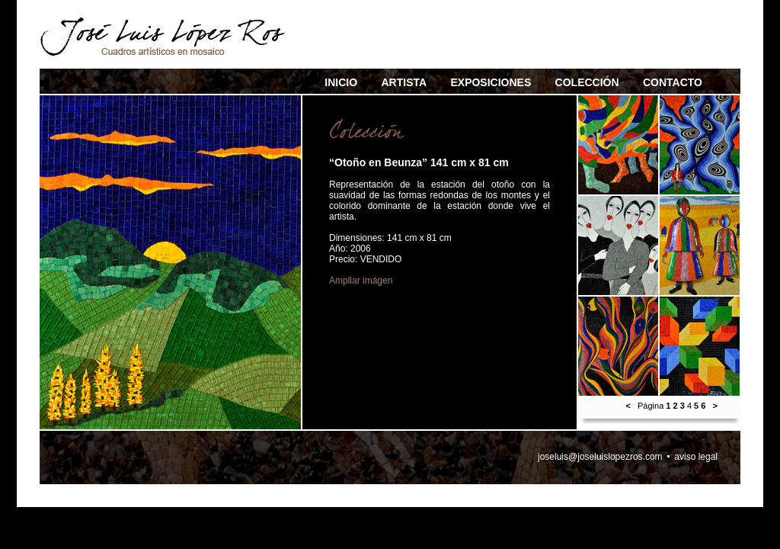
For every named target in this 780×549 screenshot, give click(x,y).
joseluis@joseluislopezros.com (600, 456)
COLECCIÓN (587, 82)
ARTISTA (404, 82)
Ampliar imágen (360, 280)
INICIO (340, 82)
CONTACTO (672, 82)
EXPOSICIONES (490, 82)
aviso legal (696, 456)
